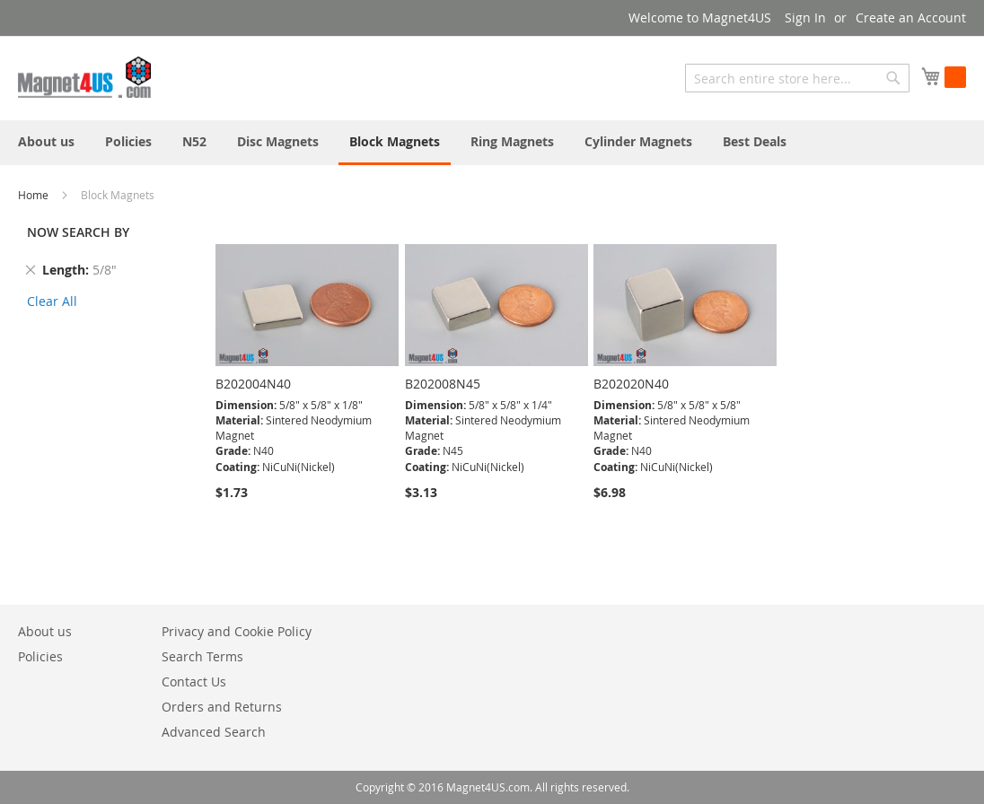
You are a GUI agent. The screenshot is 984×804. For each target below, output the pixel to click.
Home (34, 195)
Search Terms (202, 656)
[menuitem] (46, 141)
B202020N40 (631, 383)
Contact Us (194, 681)
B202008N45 (442, 383)
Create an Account (911, 17)
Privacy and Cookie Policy (237, 631)
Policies (40, 656)
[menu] (492, 142)
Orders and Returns (222, 706)
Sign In (805, 17)
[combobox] (797, 78)
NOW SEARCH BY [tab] (78, 231)
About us (45, 631)
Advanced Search (214, 731)
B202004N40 (253, 383)
